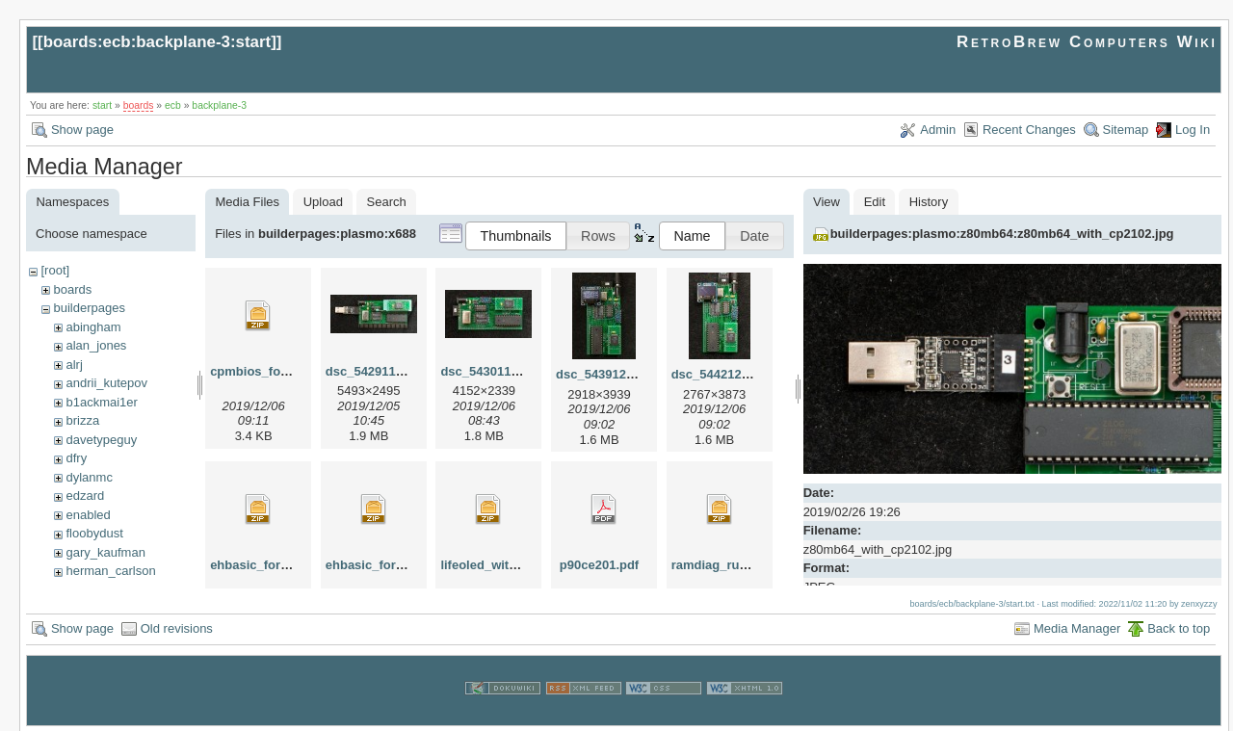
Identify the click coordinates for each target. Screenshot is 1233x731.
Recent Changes (1029, 129)
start (102, 105)
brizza (82, 420)
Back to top (1178, 626)
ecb (173, 105)
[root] (54, 270)
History (928, 202)
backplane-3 (219, 105)
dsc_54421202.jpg (724, 374)
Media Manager (1077, 626)
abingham (93, 327)
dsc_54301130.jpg (493, 371)
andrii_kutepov (106, 383)
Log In (1192, 129)
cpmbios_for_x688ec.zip (282, 371)
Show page (82, 129)
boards (138, 105)
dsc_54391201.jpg (609, 374)
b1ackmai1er (101, 402)
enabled (88, 515)
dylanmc (89, 477)
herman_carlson (110, 570)
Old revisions (177, 626)
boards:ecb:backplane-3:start (157, 42)
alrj (74, 364)
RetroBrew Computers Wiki (1087, 42)
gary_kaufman (105, 552)
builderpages (88, 307)
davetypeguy (101, 439)
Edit (874, 202)
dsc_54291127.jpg (379, 371)
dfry (76, 458)
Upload (323, 202)
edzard (85, 495)
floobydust (94, 533)
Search (387, 202)
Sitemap (1126, 129)
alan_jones (96, 345)
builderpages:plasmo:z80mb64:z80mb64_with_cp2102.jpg (1002, 233)
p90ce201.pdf (599, 565)
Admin (938, 129)
